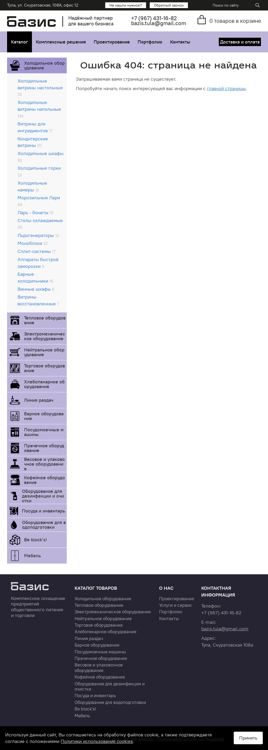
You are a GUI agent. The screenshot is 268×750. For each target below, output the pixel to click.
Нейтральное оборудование (44, 352)
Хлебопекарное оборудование (44, 384)
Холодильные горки (39, 171)
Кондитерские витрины (33, 142)
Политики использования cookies (97, 741)
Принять (248, 738)
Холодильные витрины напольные (39, 108)
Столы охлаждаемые (40, 223)
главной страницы (226, 88)
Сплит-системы (36, 251)
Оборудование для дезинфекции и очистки (43, 496)
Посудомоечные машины (44, 432)
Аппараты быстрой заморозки (38, 262)
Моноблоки (33, 243)
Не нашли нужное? (125, 5)
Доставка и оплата (240, 42)
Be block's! (35, 540)
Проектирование (112, 42)
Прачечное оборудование (44, 448)
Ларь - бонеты (35, 212)
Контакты (180, 42)
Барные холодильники (35, 277)
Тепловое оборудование (44, 320)
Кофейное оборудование (44, 480)
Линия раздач (38, 400)
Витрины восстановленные (38, 300)
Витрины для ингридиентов (35, 127)
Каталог (19, 42)
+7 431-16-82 (154, 18)
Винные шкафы (36, 289)
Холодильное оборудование (44, 65)
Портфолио (150, 42)
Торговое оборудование (44, 368)
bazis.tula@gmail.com (158, 23)
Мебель (32, 556)
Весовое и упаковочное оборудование (44, 464)
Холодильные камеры (32, 186)
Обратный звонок (169, 5)
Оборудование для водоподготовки (44, 524)
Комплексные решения (61, 42)
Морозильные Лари (39, 201)
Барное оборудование (44, 416)
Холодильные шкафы (41, 156)
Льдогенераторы (38, 235)
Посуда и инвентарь (43, 511)
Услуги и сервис (175, 605)
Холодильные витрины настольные (40, 87)
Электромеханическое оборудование (44, 336)
